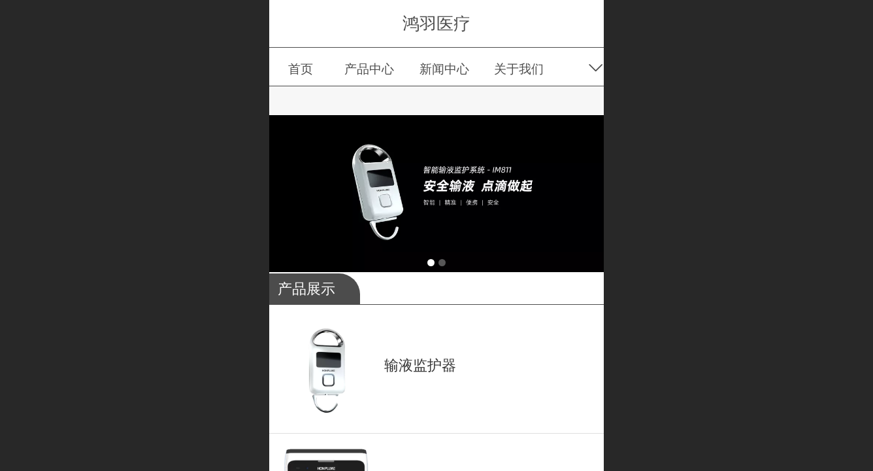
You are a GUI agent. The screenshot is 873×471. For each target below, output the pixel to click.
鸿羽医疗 (436, 23)
